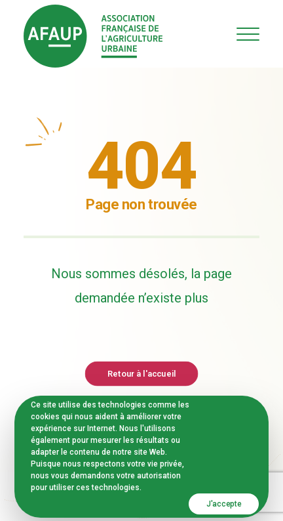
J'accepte (223, 504)
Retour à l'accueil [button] (141, 373)
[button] (248, 34)
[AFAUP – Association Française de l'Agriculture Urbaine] (93, 36)
